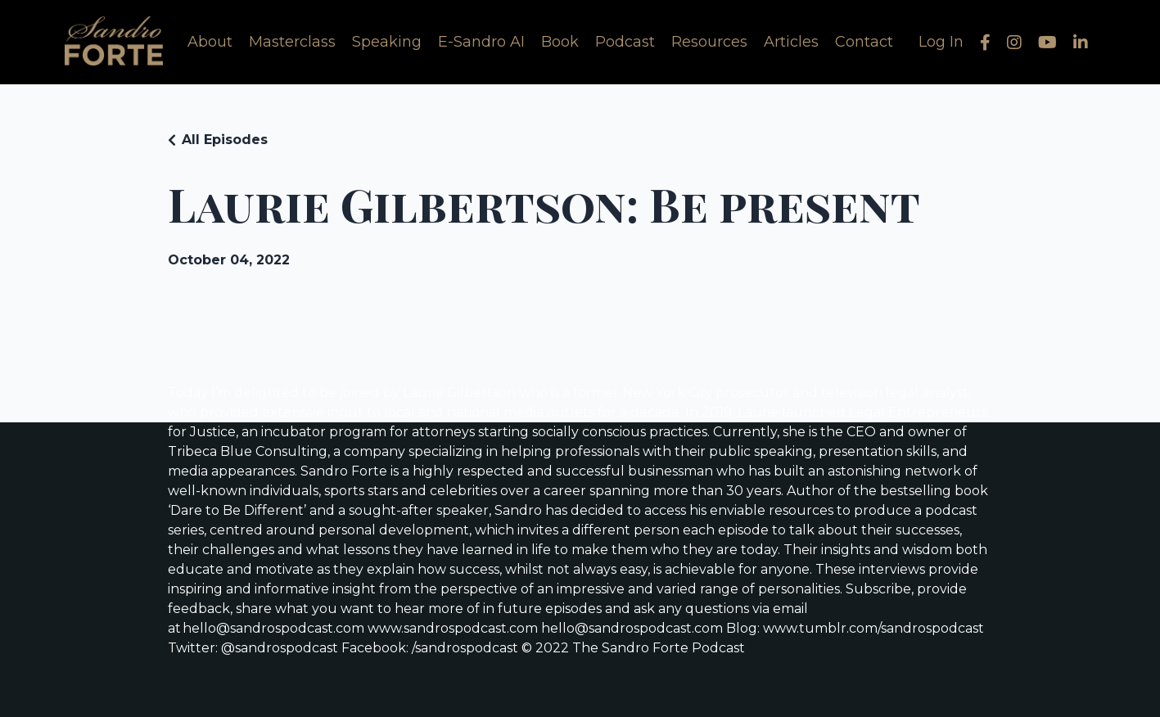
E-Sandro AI (481, 42)
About (209, 42)
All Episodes (225, 139)
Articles (791, 42)
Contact (864, 42)
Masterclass (292, 42)
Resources (709, 42)
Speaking (387, 42)
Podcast (625, 42)
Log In (941, 42)
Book (560, 42)
